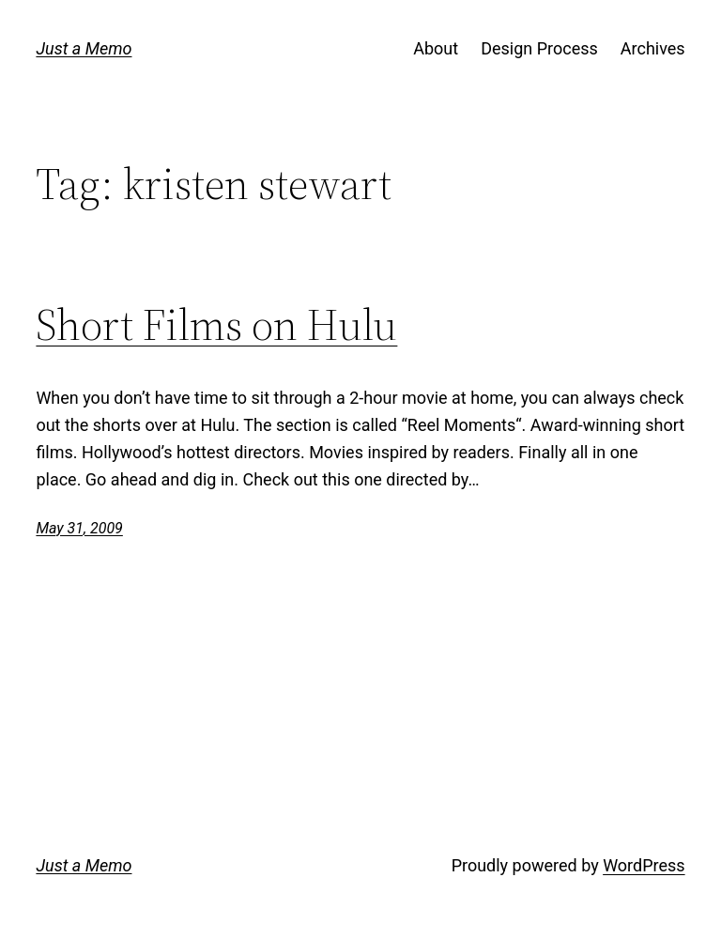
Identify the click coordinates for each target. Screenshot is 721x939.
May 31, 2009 (79, 528)
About (435, 48)
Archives (653, 48)
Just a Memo (83, 48)
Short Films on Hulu (216, 324)
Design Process (539, 48)
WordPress (643, 865)
